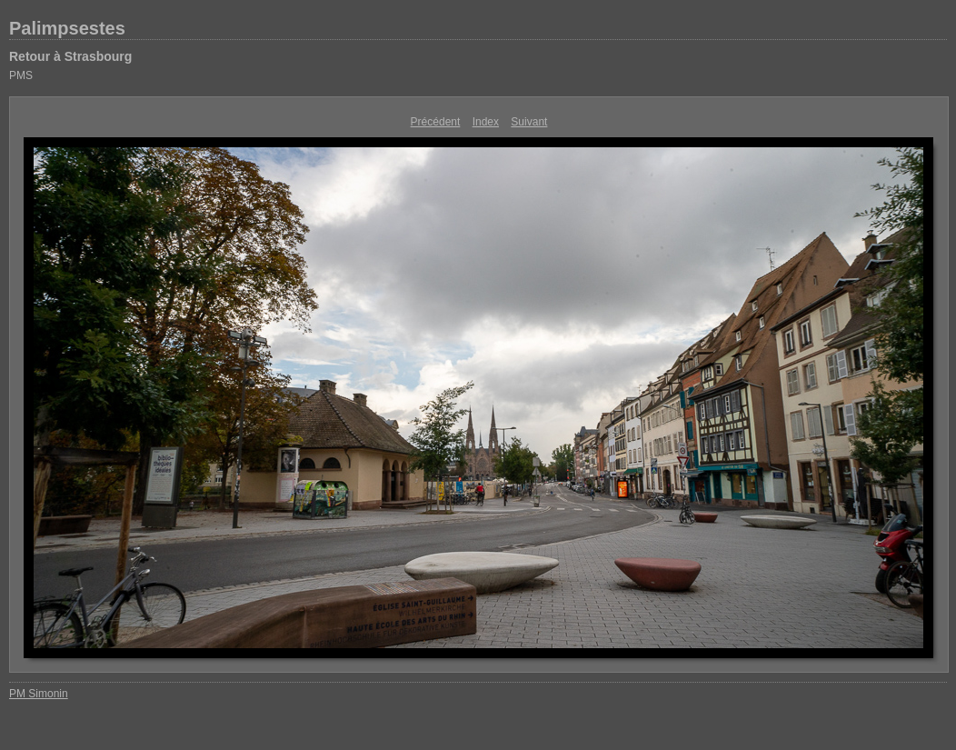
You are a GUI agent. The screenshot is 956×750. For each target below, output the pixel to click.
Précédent (436, 121)
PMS (21, 75)
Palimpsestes (67, 28)
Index (486, 121)
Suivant (529, 121)
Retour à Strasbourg (70, 56)
